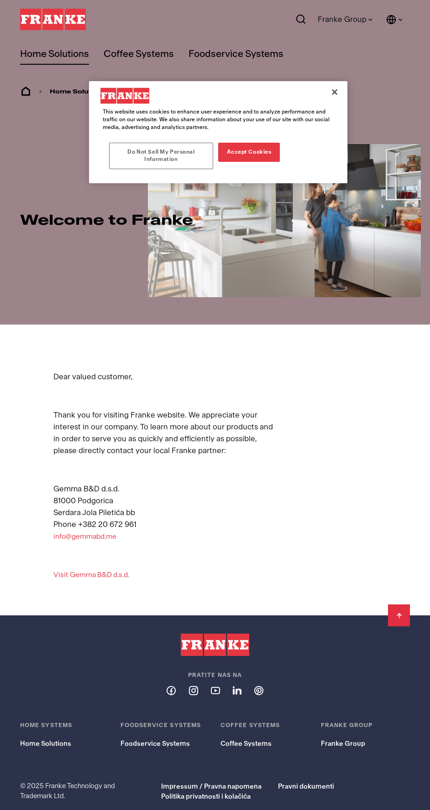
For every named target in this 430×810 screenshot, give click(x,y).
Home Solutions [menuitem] (54, 54)
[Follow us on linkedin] (236, 673)
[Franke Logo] (53, 20)
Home (25, 91)
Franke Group (342, 19)
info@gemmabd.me (87, 519)
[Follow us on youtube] (215, 673)
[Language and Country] (394, 20)
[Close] (335, 92)
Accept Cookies (249, 152)
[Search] (301, 20)
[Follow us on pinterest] (258, 673)
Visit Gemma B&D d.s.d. (95, 558)
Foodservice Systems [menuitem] (236, 54)
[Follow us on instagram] (193, 673)
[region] (218, 132)
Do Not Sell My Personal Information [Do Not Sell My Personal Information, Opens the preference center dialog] (160, 155)
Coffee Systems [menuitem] (139, 54)
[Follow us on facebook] (171, 673)
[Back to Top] (399, 598)
